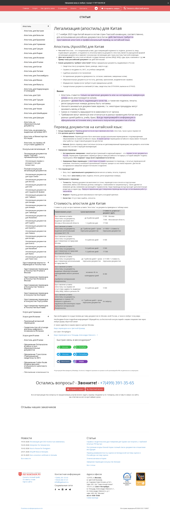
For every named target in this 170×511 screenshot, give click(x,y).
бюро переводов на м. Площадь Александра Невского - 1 (76, 335)
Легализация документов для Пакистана (35, 258)
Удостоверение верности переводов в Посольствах (34, 263)
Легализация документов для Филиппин (35, 216)
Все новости (26, 458)
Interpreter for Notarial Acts (40, 445)
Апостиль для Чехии (33, 108)
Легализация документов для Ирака (35, 252)
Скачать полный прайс (31, 477)
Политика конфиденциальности (32, 508)
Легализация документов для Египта (35, 242)
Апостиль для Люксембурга (36, 75)
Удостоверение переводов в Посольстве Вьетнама (36, 306)
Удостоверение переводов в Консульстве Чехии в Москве (36, 287)
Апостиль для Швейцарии (35, 113)
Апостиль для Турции (33, 99)
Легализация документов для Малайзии (35, 247)
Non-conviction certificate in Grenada (43, 455)
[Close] (168, 3)
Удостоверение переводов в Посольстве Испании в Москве (36, 279)
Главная (26, 8)
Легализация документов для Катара (35, 237)
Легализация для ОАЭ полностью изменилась (47, 442)
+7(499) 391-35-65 (117, 383)
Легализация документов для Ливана (35, 232)
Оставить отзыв (29, 479)
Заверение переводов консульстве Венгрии (103, 462)
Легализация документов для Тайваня (35, 196)
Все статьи (91, 465)
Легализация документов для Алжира (35, 206)
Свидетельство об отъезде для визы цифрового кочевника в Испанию (36, 329)
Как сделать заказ (48, 8)
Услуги (34, 8)
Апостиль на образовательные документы (32, 124)
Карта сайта (27, 482)
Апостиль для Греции (33, 48)
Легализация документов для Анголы (35, 180)
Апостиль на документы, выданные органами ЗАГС (35, 131)
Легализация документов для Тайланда (35, 211)
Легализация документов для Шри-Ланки (35, 175)
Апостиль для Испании (34, 57)
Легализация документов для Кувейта (35, 227)
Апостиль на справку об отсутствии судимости (34, 143)
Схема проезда (92, 498)
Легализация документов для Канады (35, 201)
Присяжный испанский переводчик (34, 322)
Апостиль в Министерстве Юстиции (35, 137)
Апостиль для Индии (33, 53)
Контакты (83, 8)
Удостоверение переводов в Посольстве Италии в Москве (36, 271)
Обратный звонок (95, 389)
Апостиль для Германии (34, 44)
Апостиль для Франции (34, 104)
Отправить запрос (75, 389)
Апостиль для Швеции (34, 117)
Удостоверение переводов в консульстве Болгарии (36, 294)
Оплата (73, 8)
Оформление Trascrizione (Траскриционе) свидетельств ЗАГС (35, 356)
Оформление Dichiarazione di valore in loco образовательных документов (35, 347)
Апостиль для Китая (33, 66)
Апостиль (27, 26)
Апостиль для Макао (33, 80)
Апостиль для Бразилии (34, 39)
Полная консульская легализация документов (35, 170)
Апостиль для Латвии (33, 71)
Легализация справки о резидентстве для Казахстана (34, 163)
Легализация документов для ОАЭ (35, 186)
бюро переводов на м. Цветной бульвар (69, 328)
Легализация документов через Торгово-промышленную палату (35, 155)
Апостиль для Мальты (34, 84)
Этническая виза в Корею (96, 458)
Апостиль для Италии (33, 62)
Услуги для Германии (32, 312)
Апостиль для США (32, 95)
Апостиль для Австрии (34, 31)
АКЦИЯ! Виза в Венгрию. (39, 452)
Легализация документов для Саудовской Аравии (35, 191)
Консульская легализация (34, 149)
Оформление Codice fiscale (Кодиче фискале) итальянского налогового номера (35, 365)
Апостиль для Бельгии (34, 35)
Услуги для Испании (31, 316)
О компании (62, 8)
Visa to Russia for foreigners (40, 448)
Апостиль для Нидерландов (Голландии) (36, 90)
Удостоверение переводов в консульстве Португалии (36, 300)
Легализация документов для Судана (35, 222)
